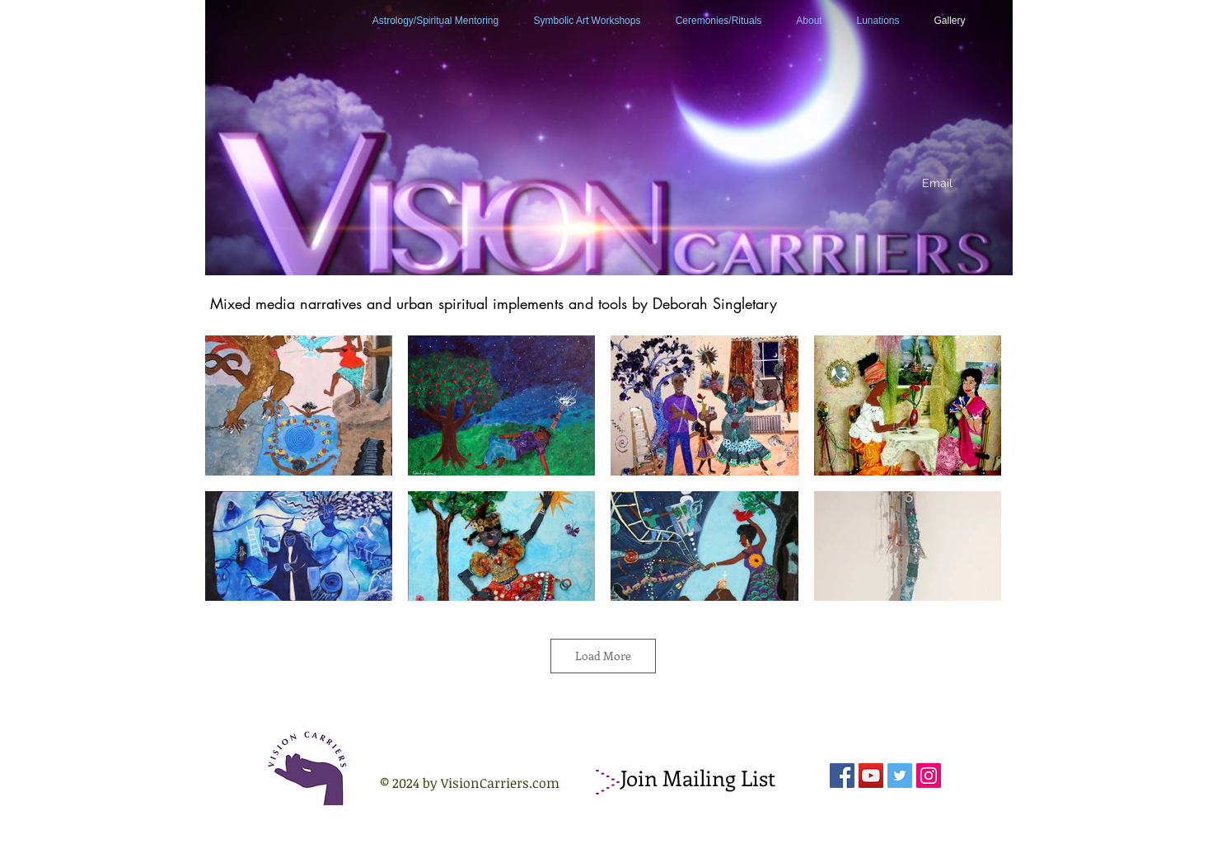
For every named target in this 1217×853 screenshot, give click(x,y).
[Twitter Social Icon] (899, 775)
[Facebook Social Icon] (842, 775)
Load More (603, 655)
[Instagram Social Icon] (928, 775)
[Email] (937, 183)
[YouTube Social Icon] (871, 775)
